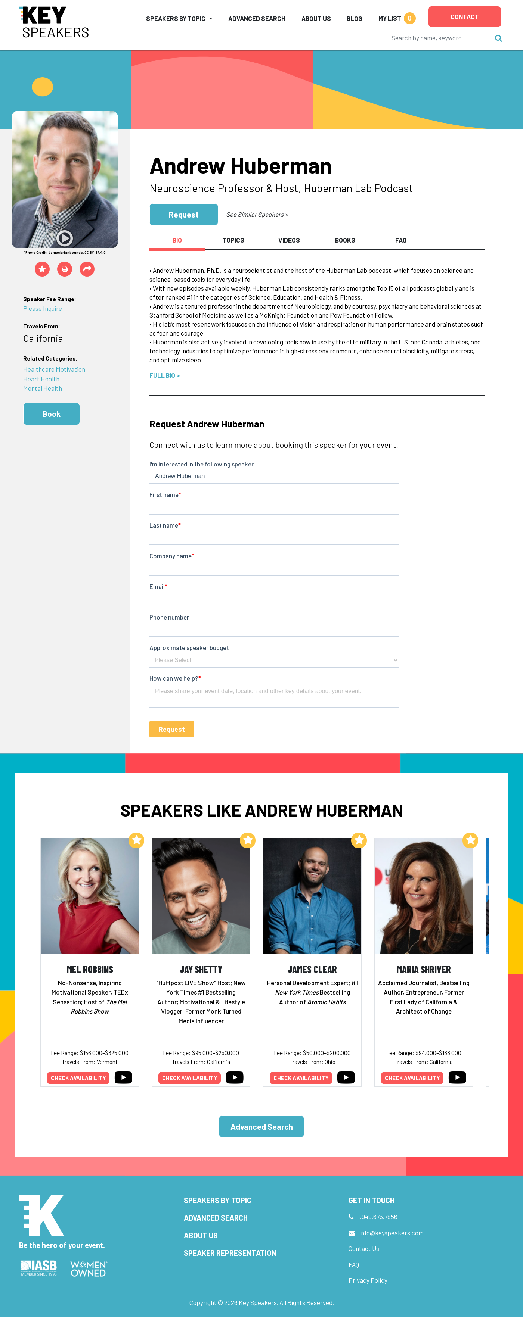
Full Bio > (164, 375)
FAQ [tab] (400, 240)
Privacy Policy (368, 1280)
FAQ (354, 1264)
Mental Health (42, 388)
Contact (465, 16)
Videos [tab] (289, 240)
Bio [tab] (177, 240)
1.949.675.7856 (377, 1216)
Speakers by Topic (217, 1200)
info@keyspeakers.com (391, 1232)
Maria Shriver (423, 969)
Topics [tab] (233, 240)
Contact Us (364, 1248)
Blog (354, 18)
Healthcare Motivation (54, 369)
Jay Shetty (201, 969)
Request (184, 214)
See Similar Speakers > (257, 214)
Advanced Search (256, 18)
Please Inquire (42, 308)
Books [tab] (345, 240)
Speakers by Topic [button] (175, 18)
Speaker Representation (230, 1252)
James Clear (312, 969)
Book (52, 413)
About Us (316, 18)
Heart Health (41, 379)
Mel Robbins (89, 969)
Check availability (78, 1077)
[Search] (439, 37)
